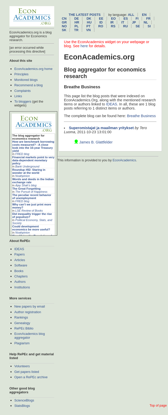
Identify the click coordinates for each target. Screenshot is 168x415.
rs (113, 26)
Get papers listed (26, 372)
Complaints (22, 91)
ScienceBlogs (24, 400)
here (84, 46)
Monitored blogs (26, 80)
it (122, 22)
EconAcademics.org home (33, 69)
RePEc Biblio (23, 328)
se (138, 26)
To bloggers (22, 101)
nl (146, 22)
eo (113, 18)
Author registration (27, 312)
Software (20, 265)
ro (100, 26)
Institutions (22, 287)
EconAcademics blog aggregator (29, 335)
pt (88, 26)
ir (112, 22)
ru (125, 26)
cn (64, 18)
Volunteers (22, 366)
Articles (19, 260)
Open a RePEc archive (31, 377)
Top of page (158, 405)
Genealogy (22, 323)
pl (76, 26)
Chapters (21, 276)
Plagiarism (22, 343)
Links (18, 96)
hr (76, 22)
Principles (21, 74)
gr (64, 22)
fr (148, 18)
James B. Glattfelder (96, 142)
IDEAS (19, 249)
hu (89, 22)
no (64, 26)
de (76, 18)
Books (19, 271)
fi (137, 18)
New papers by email (29, 306)
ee (101, 18)
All (131, 15)
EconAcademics (124, 160)
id (101, 22)
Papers (19, 254)
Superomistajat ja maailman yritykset (101, 128)
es (126, 18)
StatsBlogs (22, 406)
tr (76, 30)
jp (134, 22)
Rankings (21, 317)
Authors (20, 282)
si (149, 26)
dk (88, 18)
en (144, 15)
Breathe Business (141, 116)
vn (88, 30)
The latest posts (84, 15)
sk (64, 30)
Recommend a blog (28, 85)
